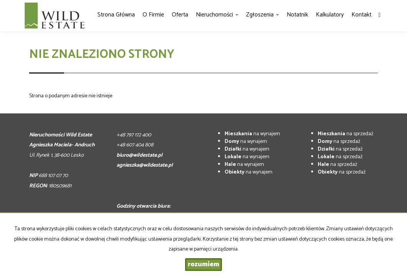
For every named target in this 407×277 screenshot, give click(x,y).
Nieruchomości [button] (217, 15)
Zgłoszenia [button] (262, 15)
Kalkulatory (330, 15)
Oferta (180, 15)
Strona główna (116, 15)
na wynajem (252, 133)
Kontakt (361, 15)
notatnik (297, 15)
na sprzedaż (345, 133)
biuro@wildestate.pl (139, 155)
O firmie (153, 15)
